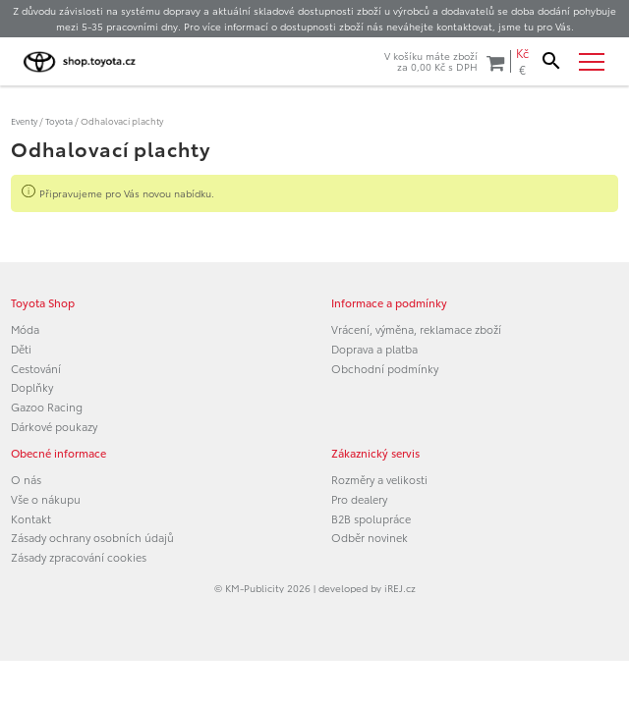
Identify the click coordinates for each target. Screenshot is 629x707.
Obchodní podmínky (384, 368)
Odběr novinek (369, 537)
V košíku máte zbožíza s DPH (444, 61)
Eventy (24, 120)
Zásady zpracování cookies (78, 557)
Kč (522, 53)
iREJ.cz (400, 587)
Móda (25, 329)
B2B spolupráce (371, 518)
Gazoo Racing (47, 406)
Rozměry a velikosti (379, 479)
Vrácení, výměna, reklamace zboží (416, 329)
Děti (21, 348)
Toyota (59, 120)
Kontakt (31, 518)
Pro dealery (359, 499)
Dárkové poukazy (54, 426)
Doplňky (32, 387)
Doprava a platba (374, 348)
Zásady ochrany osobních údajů (92, 537)
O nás (26, 479)
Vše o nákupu (46, 499)
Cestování (36, 368)
